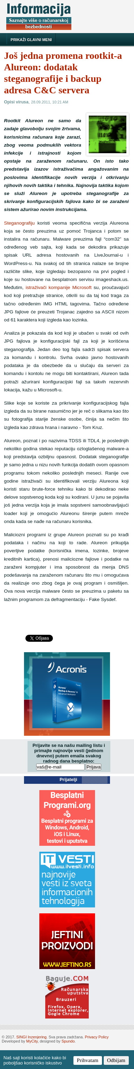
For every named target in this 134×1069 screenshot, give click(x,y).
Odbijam (116, 1060)
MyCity (32, 1041)
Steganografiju (19, 223)
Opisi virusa (16, 102)
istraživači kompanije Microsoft (59, 287)
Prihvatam (87, 1060)
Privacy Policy (97, 1037)
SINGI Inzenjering (31, 1037)
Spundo (68, 1041)
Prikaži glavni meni (31, 40)
